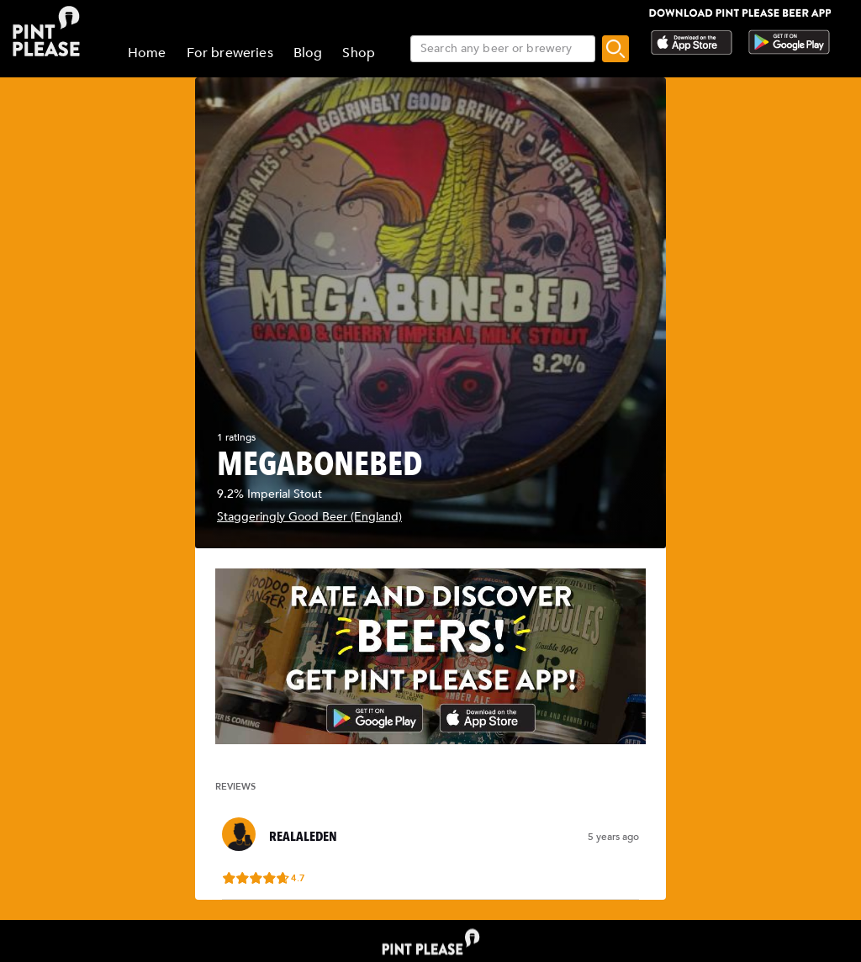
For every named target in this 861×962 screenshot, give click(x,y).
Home (147, 53)
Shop (358, 53)
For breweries (230, 53)
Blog (308, 53)
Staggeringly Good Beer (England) (309, 517)
